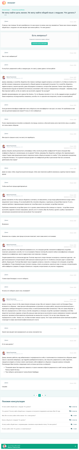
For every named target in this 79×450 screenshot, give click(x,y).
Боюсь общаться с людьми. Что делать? (14, 420)
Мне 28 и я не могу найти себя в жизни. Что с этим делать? (19, 415)
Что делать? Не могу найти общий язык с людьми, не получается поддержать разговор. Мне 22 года (31, 411)
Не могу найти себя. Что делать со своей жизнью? (16, 429)
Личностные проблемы (18, 9)
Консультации (6, 9)
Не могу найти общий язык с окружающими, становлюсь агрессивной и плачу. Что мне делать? (29, 424)
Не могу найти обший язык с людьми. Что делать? (16, 406)
